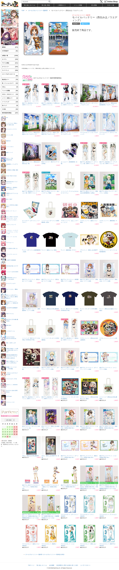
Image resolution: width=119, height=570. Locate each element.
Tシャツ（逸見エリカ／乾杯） (49, 250)
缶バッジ (10, 105)
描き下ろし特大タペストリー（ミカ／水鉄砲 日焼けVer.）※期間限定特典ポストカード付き (50, 516)
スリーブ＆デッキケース (10, 75)
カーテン (10, 59)
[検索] (49, 1)
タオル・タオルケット (10, 94)
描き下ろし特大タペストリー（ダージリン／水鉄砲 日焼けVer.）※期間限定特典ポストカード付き (108, 486)
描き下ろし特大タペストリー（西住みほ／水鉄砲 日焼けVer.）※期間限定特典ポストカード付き (89, 486)
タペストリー (10, 67)
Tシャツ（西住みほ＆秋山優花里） (51, 309)
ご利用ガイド (62, 5)
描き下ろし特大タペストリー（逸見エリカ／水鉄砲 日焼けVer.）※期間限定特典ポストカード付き (31, 516)
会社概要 (51, 565)
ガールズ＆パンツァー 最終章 (38, 10)
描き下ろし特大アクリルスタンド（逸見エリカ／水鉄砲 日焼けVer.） (50, 486)
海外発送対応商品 (10, 113)
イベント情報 (78, 5)
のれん (10, 87)
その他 (10, 109)
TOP (22, 10)
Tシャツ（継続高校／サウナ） (69, 250)
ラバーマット (10, 70)
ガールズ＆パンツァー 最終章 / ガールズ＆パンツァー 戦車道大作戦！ (45, 554)
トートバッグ (10, 102)
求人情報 (94, 5)
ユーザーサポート (85, 565)
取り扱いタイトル (42, 565)
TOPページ (31, 565)
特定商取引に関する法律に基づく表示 (67, 565)
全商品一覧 (10, 55)
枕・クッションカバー (10, 83)
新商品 (10, 47)
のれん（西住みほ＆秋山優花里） (31, 455)
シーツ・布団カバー (10, 98)
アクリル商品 (10, 63)
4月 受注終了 (10, 51)
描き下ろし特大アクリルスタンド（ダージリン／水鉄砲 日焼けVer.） (31, 486)
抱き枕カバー (10, 79)
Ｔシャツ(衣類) (10, 90)
